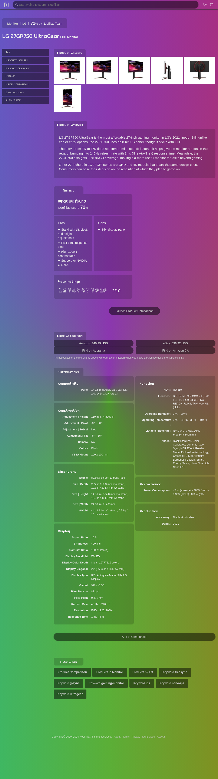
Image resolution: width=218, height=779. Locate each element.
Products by (142, 672)
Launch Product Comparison (134, 311)
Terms (126, 736)
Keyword (174, 672)
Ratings (11, 76)
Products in (109, 672)
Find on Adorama (93, 350)
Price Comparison (17, 84)
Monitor (12, 23)
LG (24, 23)
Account (161, 736)
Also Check (13, 100)
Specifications (15, 92)
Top (8, 52)
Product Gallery (17, 60)
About (117, 736)
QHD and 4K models (134, 164)
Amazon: (93, 343)
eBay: (175, 343)
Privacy (136, 736)
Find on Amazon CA (175, 350)
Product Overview (18, 68)
